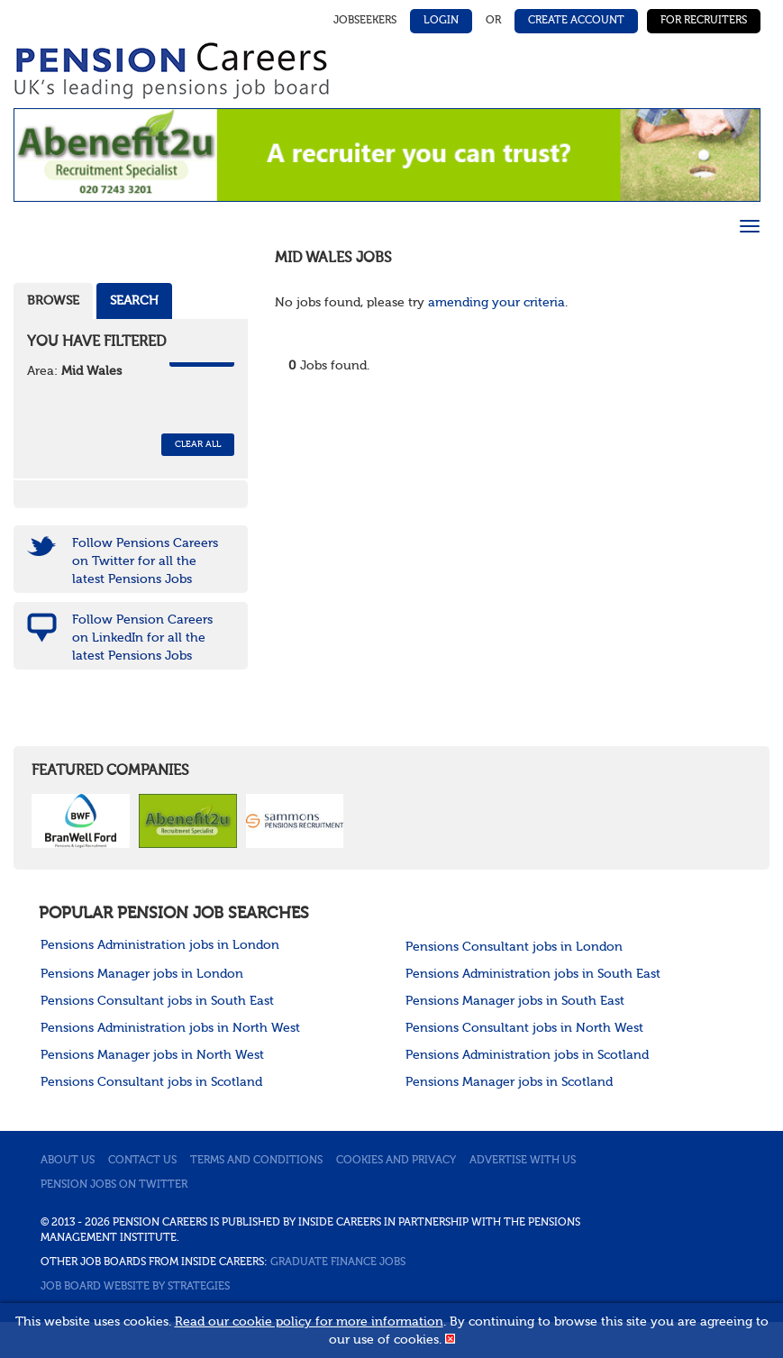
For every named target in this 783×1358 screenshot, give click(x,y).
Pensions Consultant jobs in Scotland (151, 1082)
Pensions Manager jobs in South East (514, 1001)
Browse (53, 301)
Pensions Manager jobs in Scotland (509, 1082)
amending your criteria (496, 302)
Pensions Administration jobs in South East (532, 974)
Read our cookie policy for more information (309, 1322)
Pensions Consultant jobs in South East (157, 1001)
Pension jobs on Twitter (114, 1185)
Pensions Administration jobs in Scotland (527, 1055)
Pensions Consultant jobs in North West (524, 1028)
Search (134, 301)
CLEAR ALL (198, 444)
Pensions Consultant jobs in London (514, 947)
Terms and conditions (256, 1160)
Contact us (142, 1160)
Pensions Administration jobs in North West (170, 1028)
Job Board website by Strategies (135, 1286)
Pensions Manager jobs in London (142, 974)
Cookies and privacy (396, 1160)
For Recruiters (703, 20)
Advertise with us (522, 1160)
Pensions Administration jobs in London (160, 945)
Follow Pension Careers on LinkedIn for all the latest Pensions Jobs (142, 638)
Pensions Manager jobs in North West (152, 1055)
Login (441, 20)
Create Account (576, 20)
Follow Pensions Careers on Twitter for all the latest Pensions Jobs (145, 561)
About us (68, 1160)
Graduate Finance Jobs (337, 1262)
